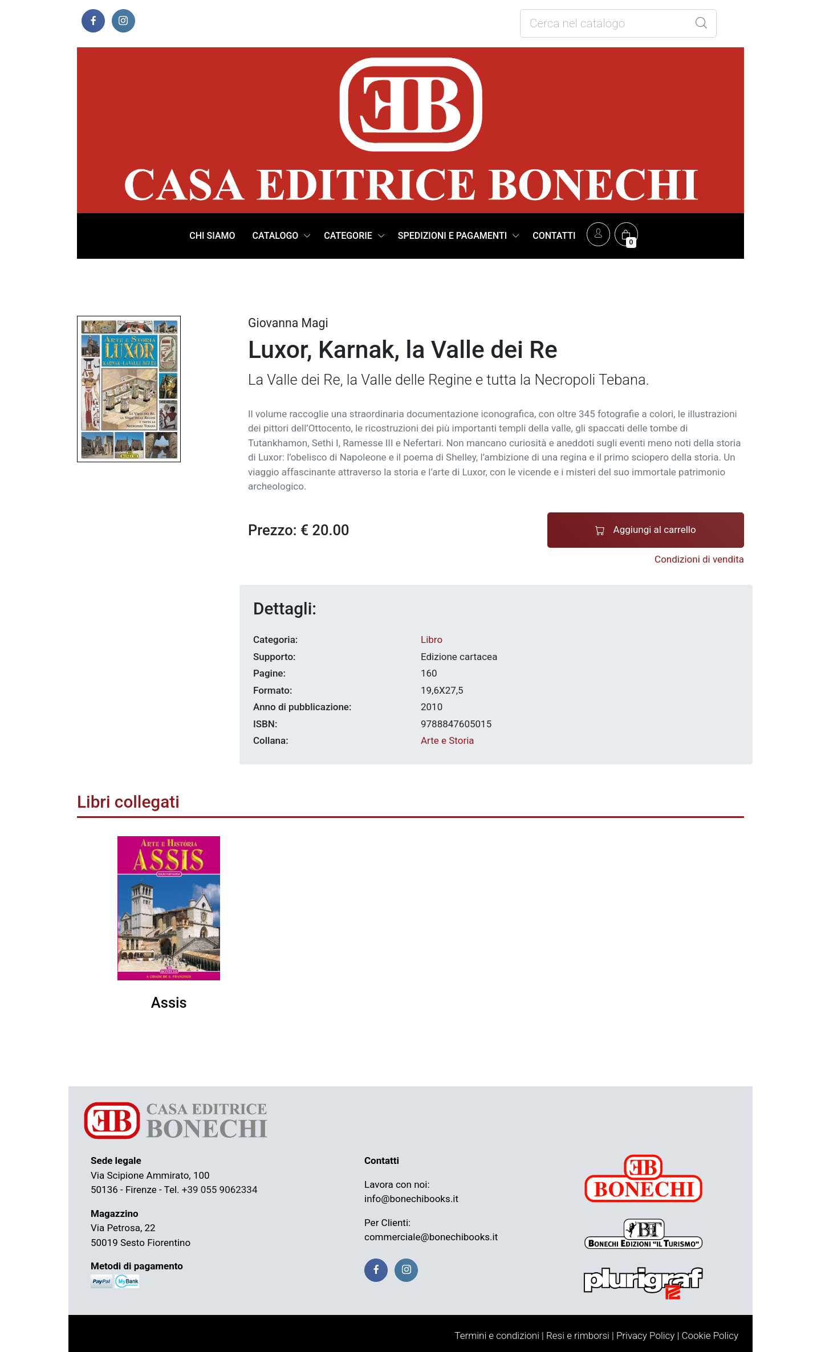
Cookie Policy (709, 1335)
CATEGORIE (348, 235)
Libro (431, 639)
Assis (169, 1002)
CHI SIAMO (212, 235)
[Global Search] (701, 23)
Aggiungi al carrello (645, 530)
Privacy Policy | (647, 1335)
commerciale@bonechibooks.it (431, 1237)
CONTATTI (554, 235)
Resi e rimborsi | (580, 1335)
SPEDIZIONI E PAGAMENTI (452, 235)
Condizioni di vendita (699, 559)
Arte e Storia (447, 740)
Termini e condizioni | (499, 1335)
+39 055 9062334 (220, 1189)
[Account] (598, 234)
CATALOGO (276, 235)
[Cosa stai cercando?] (618, 23)
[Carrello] (626, 234)
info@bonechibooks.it (411, 1198)
